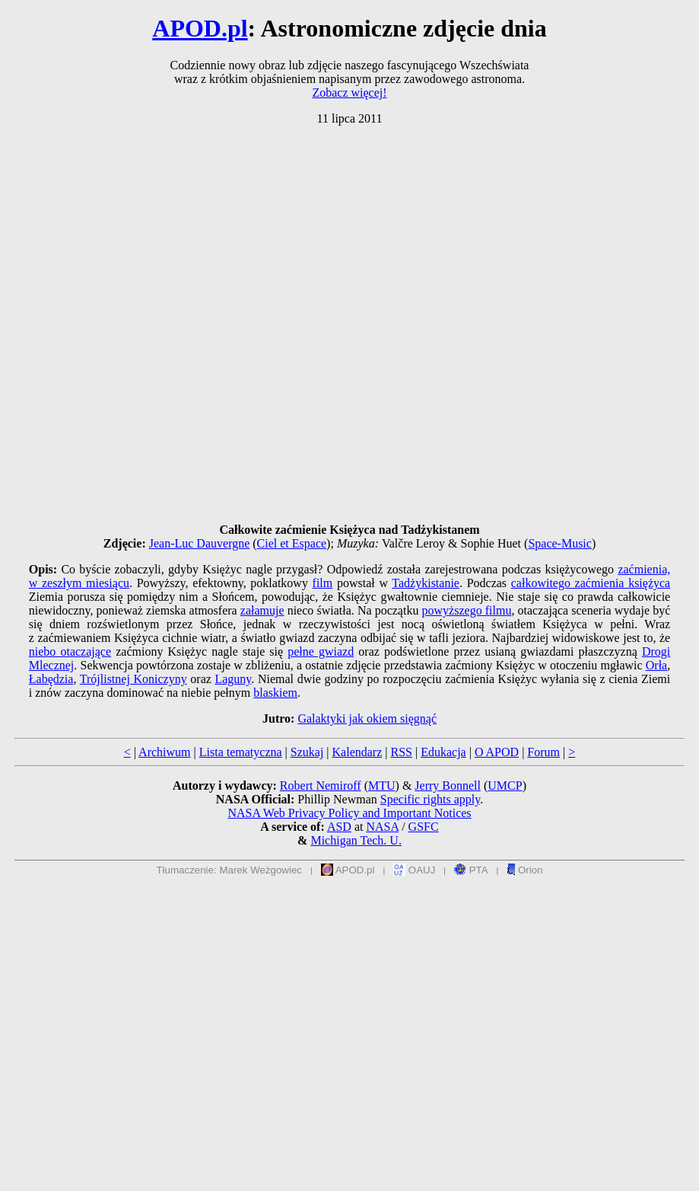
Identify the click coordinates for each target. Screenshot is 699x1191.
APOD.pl (199, 28)
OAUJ (414, 870)
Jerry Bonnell (448, 785)
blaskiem (275, 692)
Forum (543, 752)
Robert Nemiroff (320, 785)
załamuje (262, 610)
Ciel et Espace (292, 543)
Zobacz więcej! (349, 92)
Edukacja (443, 752)
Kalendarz (357, 752)
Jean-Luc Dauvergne (199, 543)
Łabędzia (51, 678)
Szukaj (307, 752)
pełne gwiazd (321, 651)
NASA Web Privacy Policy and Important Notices (349, 812)
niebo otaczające (70, 651)
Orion (524, 870)
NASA (382, 826)
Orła (656, 665)
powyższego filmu (467, 610)
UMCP (505, 785)
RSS (400, 752)
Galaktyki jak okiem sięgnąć (367, 718)
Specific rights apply (430, 799)
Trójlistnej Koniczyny (133, 678)
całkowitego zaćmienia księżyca (590, 582)
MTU (382, 785)
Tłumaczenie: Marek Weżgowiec (229, 870)
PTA (471, 870)
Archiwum (164, 752)
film (323, 582)
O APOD (497, 752)
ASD (339, 826)
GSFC (423, 826)
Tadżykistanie (425, 582)
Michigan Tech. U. (355, 840)
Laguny (232, 678)
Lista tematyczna (240, 752)
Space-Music (560, 543)
